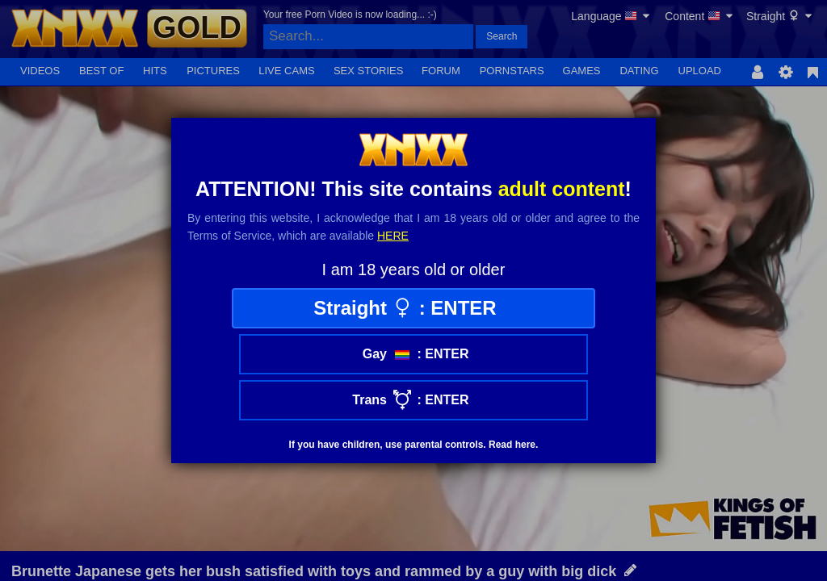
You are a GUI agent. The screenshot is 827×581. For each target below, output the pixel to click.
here (393, 235)
